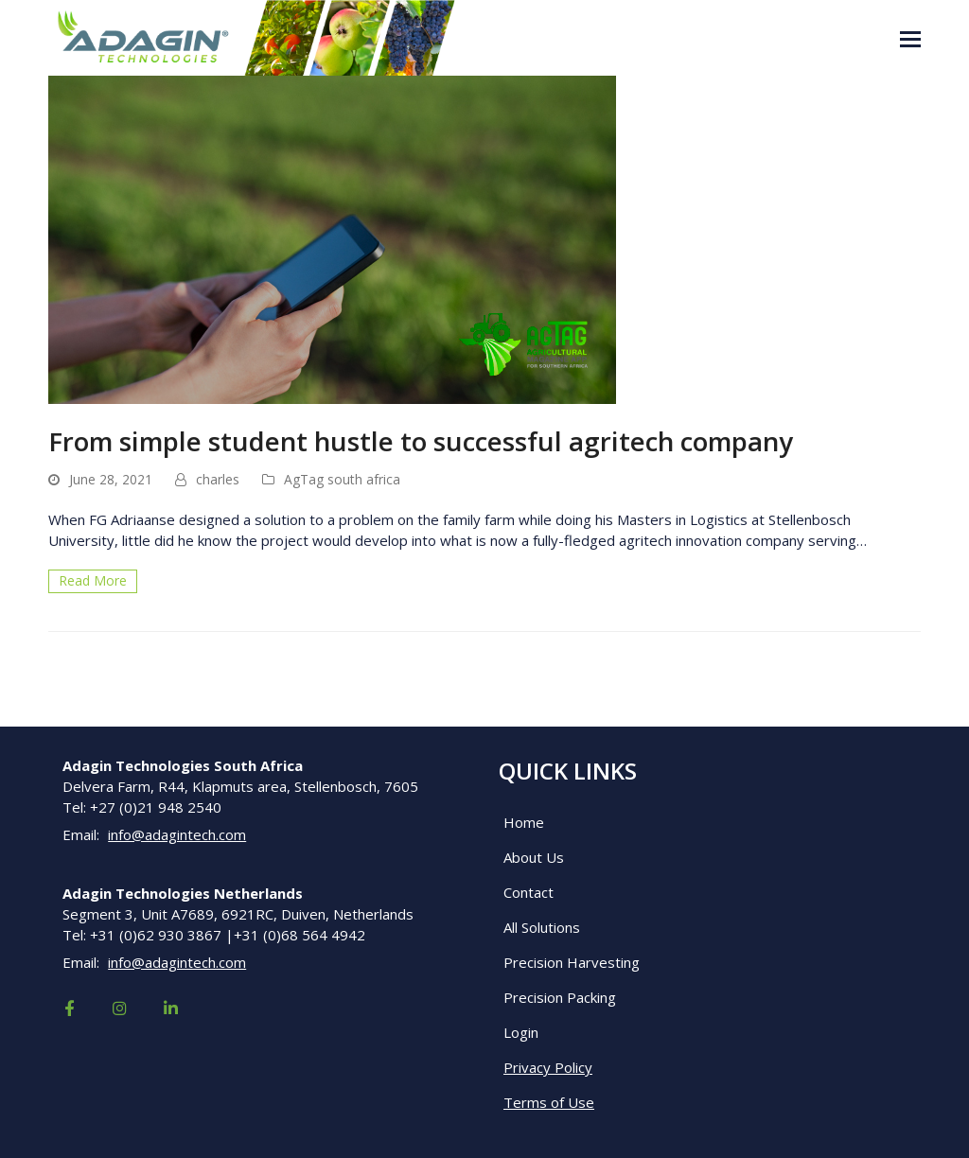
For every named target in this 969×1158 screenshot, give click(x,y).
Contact (528, 892)
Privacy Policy (547, 1067)
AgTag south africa (342, 479)
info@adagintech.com (177, 834)
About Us (533, 857)
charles (217, 479)
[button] (910, 38)
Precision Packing (559, 997)
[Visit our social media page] (68, 1008)
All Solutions (541, 927)
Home (523, 822)
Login (520, 1032)
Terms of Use (548, 1102)
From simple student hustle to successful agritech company (420, 441)
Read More (93, 580)
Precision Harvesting (571, 962)
